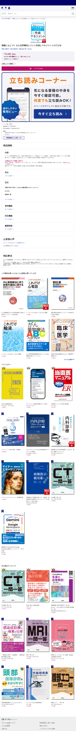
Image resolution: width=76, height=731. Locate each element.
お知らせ (4, 728)
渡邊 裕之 (22, 49)
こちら (68, 162)
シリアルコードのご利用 (47, 728)
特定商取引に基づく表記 (47, 723)
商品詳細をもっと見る (12, 137)
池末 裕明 (13, 49)
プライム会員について (8, 723)
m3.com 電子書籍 (5, 18)
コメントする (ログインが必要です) (13, 243)
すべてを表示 (68, 359)
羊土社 (30, 49)
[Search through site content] (35, 13)
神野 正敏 (4, 49)
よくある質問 (6, 725)
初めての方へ (44, 725)
